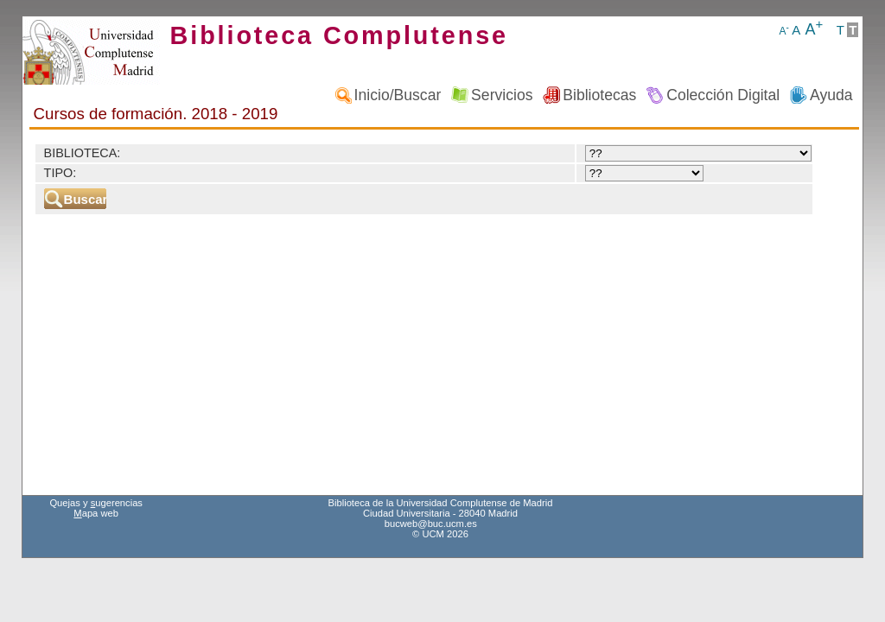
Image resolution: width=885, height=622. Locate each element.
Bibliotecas (599, 95)
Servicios (501, 95)
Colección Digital (723, 95)
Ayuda (831, 95)
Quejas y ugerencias (96, 503)
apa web (95, 513)
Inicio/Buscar (398, 95)
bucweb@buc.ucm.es (431, 523)
